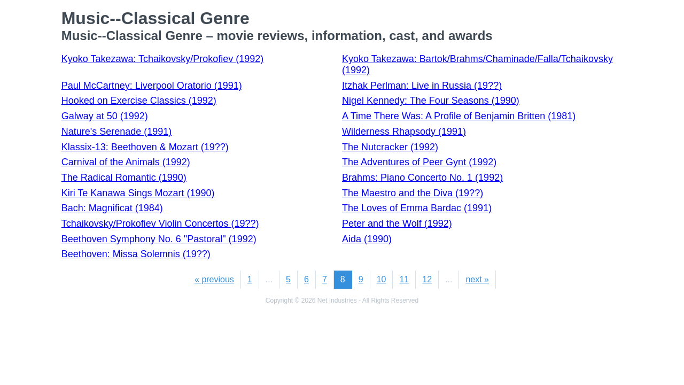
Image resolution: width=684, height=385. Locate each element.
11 (404, 279)
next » (477, 279)
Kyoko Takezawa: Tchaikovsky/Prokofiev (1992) (162, 58)
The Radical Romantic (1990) (123, 177)
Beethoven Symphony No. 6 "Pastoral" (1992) (158, 239)
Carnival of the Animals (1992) (125, 162)
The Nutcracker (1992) (390, 147)
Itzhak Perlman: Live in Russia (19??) (422, 85)
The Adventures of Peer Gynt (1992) (419, 162)
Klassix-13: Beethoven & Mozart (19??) (145, 147)
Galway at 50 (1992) (104, 116)
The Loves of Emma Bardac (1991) (417, 208)
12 (427, 279)
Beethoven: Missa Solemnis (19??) (136, 254)
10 (381, 279)
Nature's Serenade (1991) (116, 131)
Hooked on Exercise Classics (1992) (138, 100)
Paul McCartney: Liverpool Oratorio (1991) (151, 85)
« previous (214, 279)
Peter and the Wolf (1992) (397, 223)
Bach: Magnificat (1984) (112, 208)
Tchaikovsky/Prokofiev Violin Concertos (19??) (160, 223)
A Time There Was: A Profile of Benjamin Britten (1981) (459, 116)
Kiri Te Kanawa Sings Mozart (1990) (138, 193)
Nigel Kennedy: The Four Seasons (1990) (430, 100)
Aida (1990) (367, 239)
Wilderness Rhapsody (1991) (404, 131)
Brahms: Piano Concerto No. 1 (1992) (422, 177)
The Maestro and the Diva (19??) (412, 193)
